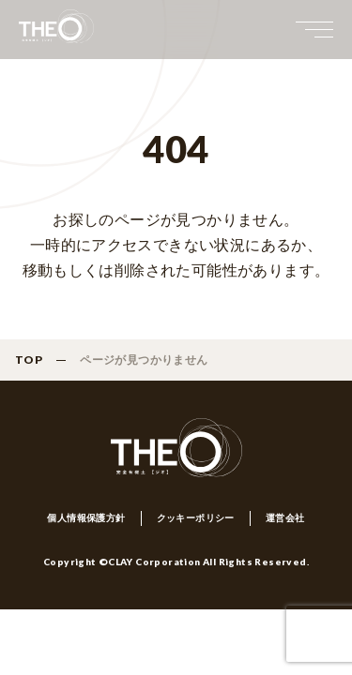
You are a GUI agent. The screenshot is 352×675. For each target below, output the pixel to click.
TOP (28, 359)
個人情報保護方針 (86, 518)
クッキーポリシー (196, 518)
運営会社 (285, 518)
